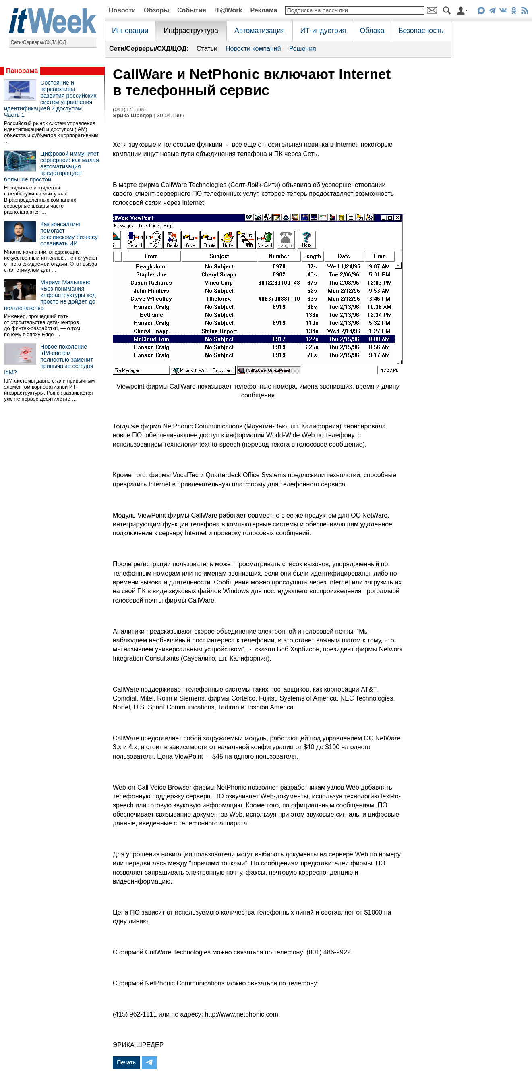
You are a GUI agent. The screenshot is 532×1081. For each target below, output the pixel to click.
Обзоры (156, 10)
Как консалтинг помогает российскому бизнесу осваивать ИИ (69, 234)
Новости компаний (253, 48)
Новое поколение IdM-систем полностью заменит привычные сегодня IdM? (48, 359)
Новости (122, 10)
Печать (126, 1062)
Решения (302, 48)
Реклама (263, 10)
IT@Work (228, 10)
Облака (372, 31)
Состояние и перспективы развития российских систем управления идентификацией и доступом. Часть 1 (50, 98)
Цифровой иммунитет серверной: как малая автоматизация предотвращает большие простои (51, 166)
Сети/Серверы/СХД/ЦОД (38, 42)
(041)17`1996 (129, 109)
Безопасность (420, 31)
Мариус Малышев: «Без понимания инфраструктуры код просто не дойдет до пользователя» (50, 295)
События (191, 10)
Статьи (207, 48)
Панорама (22, 70)
